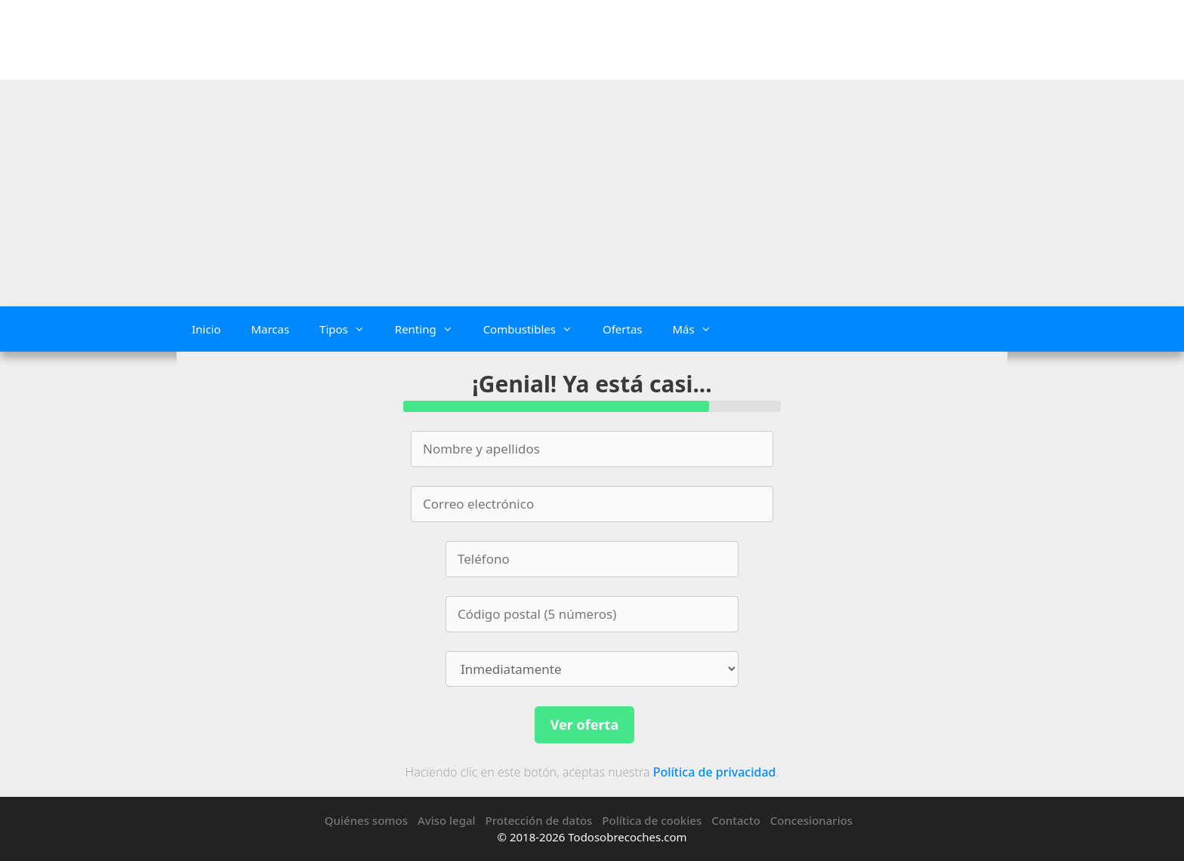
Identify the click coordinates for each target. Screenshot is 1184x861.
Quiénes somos (366, 820)
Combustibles (535, 329)
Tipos (349, 329)
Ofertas (623, 329)
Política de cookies (651, 820)
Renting (431, 329)
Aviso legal (447, 820)
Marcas (270, 329)
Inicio (206, 329)
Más (699, 329)
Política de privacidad (714, 772)
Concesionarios (811, 820)
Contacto (735, 820)
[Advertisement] (592, 193)
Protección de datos (539, 820)
